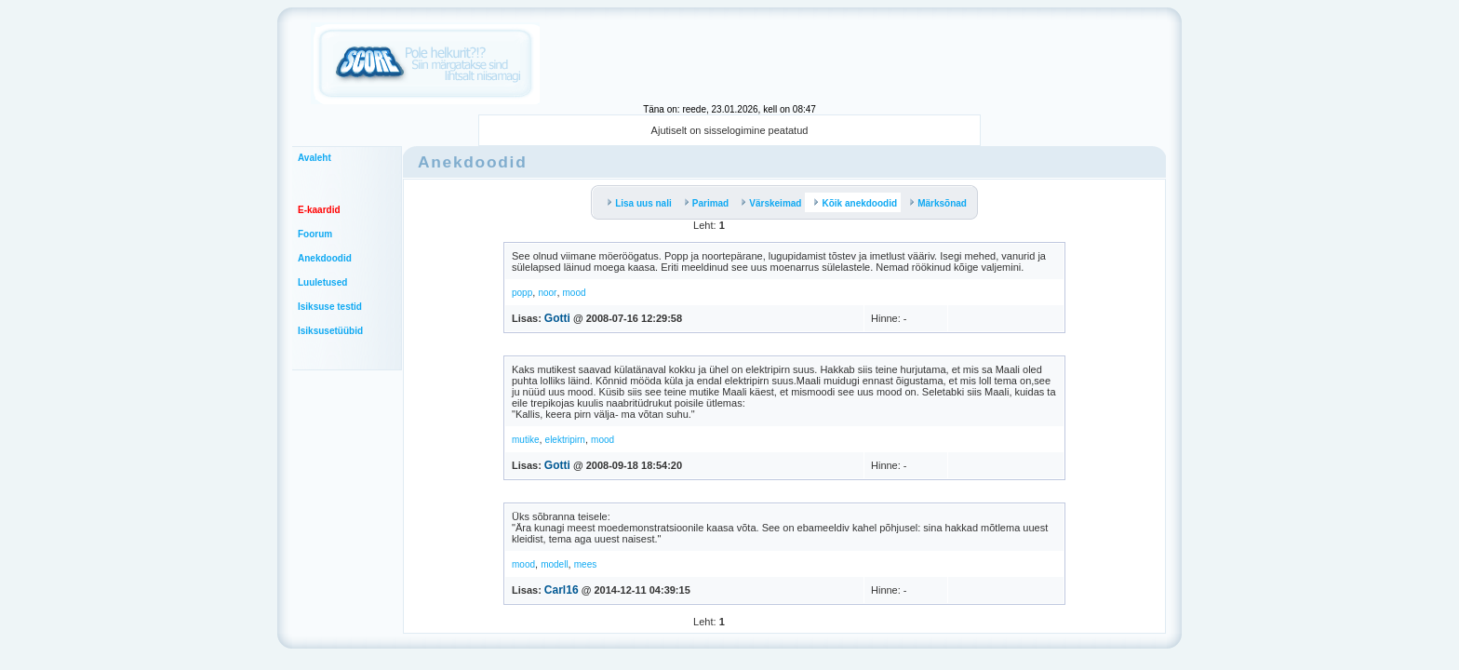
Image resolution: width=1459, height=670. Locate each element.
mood (574, 293)
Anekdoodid (325, 258)
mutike (525, 440)
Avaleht (314, 158)
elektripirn (565, 440)
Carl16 (561, 589)
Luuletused (322, 282)
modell (554, 564)
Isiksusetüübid (330, 331)
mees (585, 564)
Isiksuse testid (330, 307)
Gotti (557, 318)
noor (547, 293)
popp (522, 293)
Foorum (315, 234)
